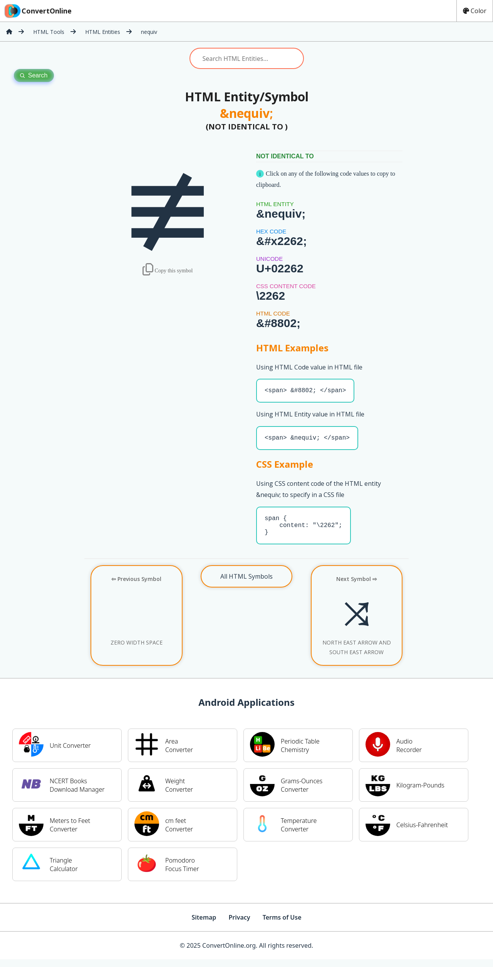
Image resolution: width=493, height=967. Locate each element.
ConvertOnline (37, 10)
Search (34, 75)
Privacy (239, 925)
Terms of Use (282, 925)
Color (474, 11)
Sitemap (203, 925)
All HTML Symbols (246, 584)
